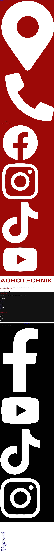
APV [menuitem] (3, 539)
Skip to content (1, 0)
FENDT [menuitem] (4, 533)
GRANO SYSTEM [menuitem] (5, 544)
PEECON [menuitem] (4, 538)
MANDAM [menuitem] (4, 540)
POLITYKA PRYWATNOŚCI (27, 323)
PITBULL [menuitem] (4, 543)
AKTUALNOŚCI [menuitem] (3, 532)
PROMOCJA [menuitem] (2, 547)
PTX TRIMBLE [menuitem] (4, 545)
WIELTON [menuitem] (4, 537)
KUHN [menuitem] (3, 535)
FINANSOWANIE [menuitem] (3, 549)
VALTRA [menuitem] (4, 534)
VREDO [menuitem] (4, 541)
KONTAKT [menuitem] (2, 550)
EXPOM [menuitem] (4, 542)
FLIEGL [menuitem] (4, 536)
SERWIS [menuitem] (2, 548)
